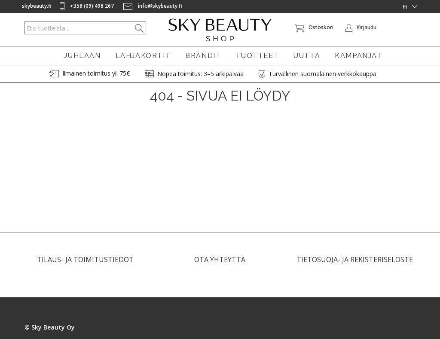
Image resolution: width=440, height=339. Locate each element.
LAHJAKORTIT (143, 56)
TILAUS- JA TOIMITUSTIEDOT (85, 263)
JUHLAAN (82, 56)
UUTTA (306, 56)
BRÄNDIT (203, 56)
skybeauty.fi (37, 5)
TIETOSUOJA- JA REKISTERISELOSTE (354, 263)
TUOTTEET (257, 56)
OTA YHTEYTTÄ (219, 263)
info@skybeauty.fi (152, 5)
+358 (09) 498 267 (87, 5)
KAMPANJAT (358, 56)
